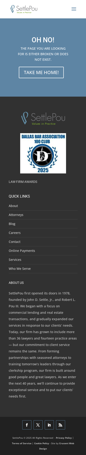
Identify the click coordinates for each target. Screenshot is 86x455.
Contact (14, 241)
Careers (15, 232)
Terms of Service (21, 443)
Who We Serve (20, 268)
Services (15, 259)
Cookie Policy (41, 443)
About (13, 206)
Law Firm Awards (23, 182)
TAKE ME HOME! (41, 72)
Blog (12, 224)
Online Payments (22, 250)
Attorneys (16, 215)
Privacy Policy (64, 437)
